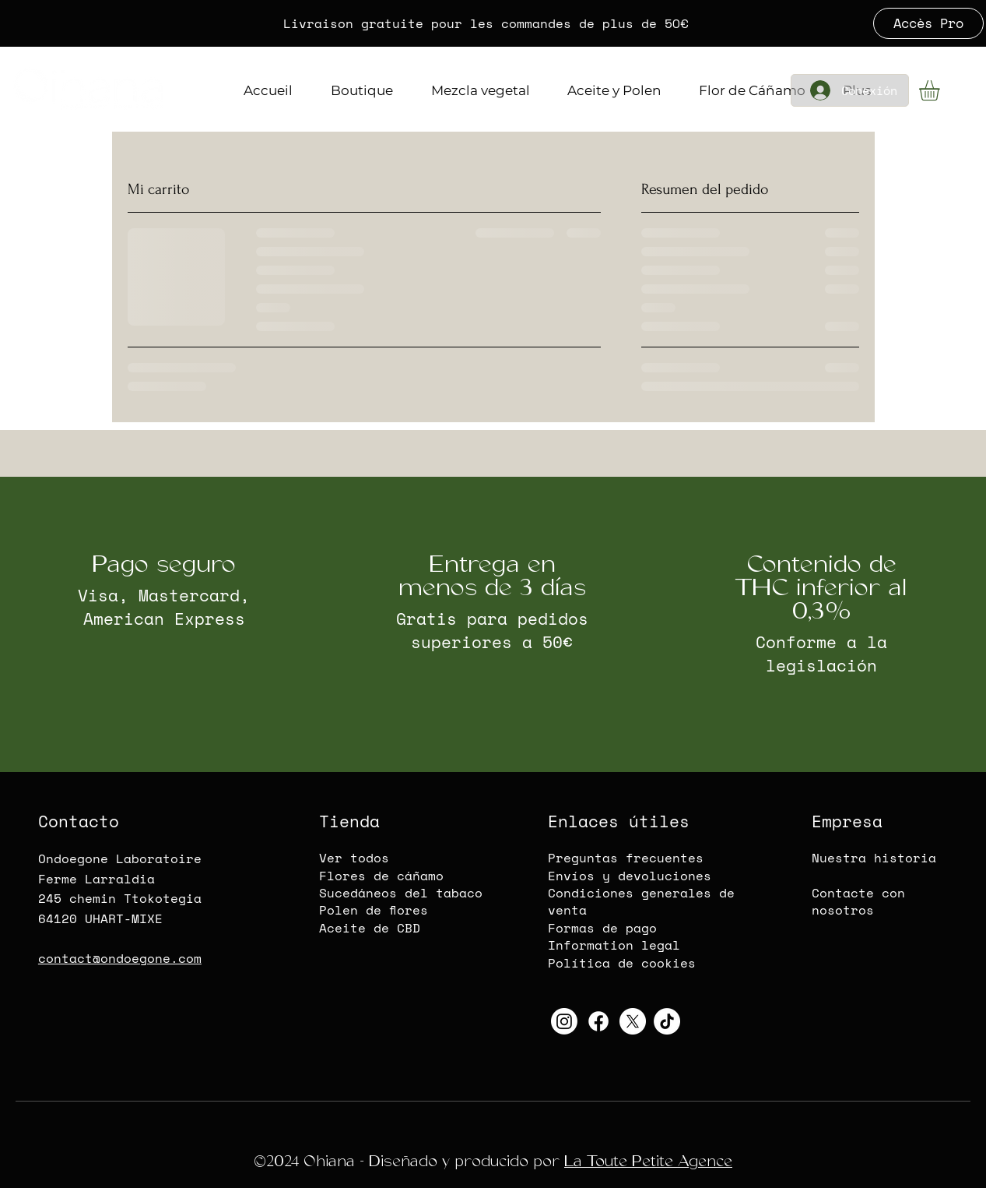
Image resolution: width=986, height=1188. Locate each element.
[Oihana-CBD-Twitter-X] (632, 1021)
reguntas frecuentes (630, 857)
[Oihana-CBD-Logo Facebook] (598, 1021)
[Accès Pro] (928, 23)
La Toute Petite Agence (648, 1161)
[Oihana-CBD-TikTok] (667, 1021)
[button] (941, 90)
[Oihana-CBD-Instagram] (564, 1021)
